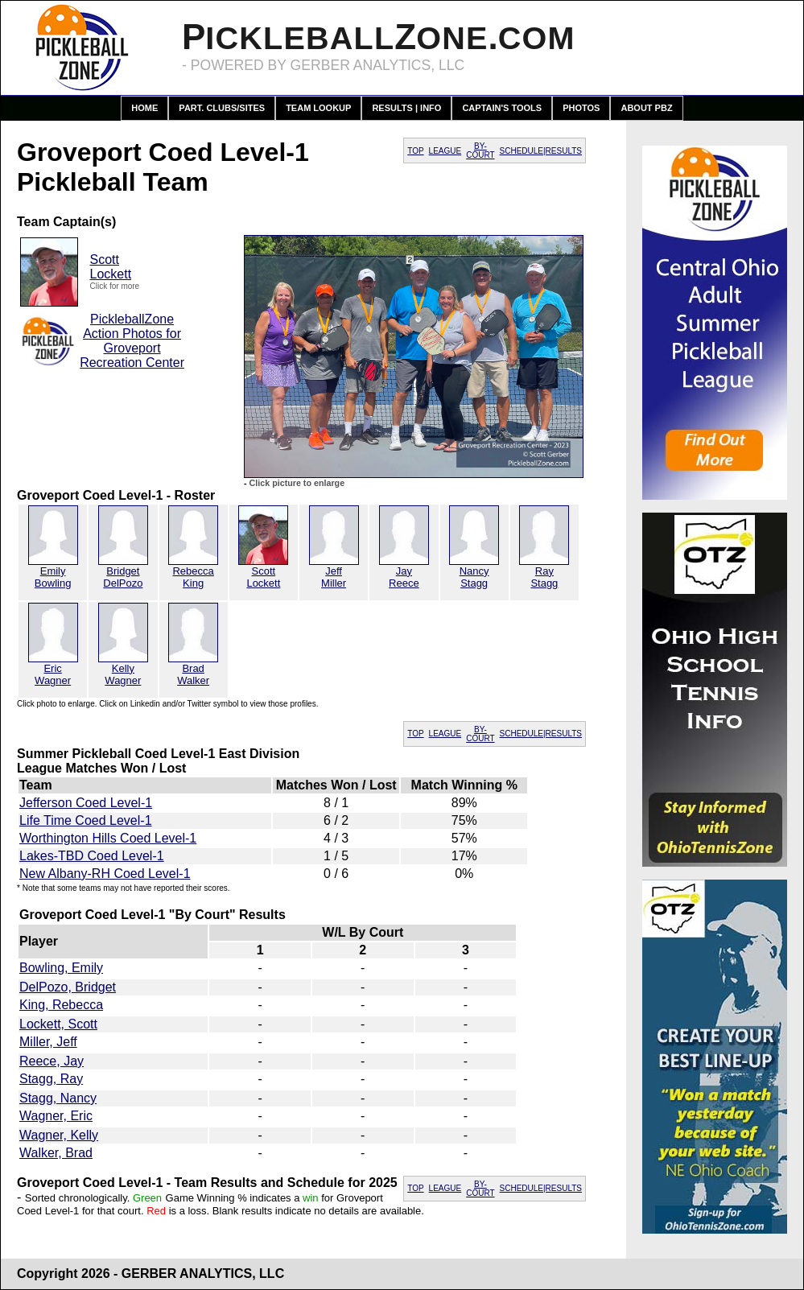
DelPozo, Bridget (67, 987)
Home (144, 108)
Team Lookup (318, 108)
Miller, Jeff (48, 1042)
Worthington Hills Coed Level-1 (107, 838)
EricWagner (53, 674)
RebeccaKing (192, 577)
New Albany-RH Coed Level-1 (105, 873)
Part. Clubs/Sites (222, 108)
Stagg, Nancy (58, 1098)
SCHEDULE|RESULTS (541, 150)
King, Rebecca (61, 1005)
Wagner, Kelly (58, 1135)
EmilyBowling (53, 577)
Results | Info (406, 108)
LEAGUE (445, 150)
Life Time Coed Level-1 (85, 820)
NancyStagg (474, 577)
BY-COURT (480, 150)
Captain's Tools (502, 108)
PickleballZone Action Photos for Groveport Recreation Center (132, 340)
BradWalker (193, 674)
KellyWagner (123, 674)
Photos (581, 108)
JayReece (404, 577)
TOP (415, 150)
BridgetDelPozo (122, 577)
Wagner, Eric (56, 1116)
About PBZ (646, 108)
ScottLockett (111, 267)
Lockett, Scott (58, 1024)
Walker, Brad (56, 1153)
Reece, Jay (51, 1061)
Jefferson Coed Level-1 (85, 803)
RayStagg (544, 577)
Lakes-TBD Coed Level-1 (91, 856)
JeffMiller (333, 577)
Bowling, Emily (61, 968)
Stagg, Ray (51, 1079)
